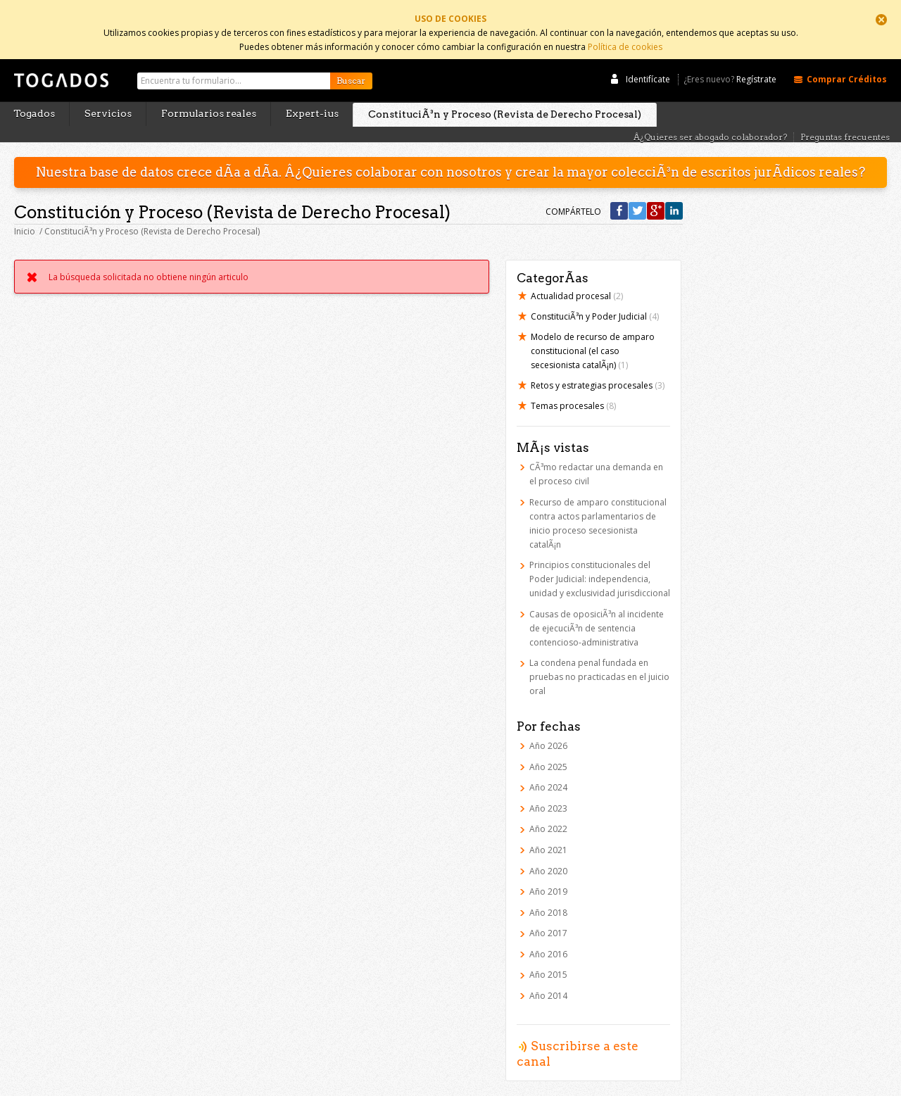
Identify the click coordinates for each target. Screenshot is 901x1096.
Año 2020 (548, 856)
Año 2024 (548, 773)
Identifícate (648, 64)
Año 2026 (548, 731)
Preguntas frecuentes (845, 122)
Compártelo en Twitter (637, 197)
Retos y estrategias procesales (597, 371)
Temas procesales (573, 392)
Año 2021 (548, 835)
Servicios (108, 99)
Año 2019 (548, 877)
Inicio (24, 217)
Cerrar (881, 19)
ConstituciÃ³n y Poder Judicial (595, 302)
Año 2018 (548, 898)
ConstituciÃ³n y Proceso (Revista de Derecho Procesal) (504, 100)
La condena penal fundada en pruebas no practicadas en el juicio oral (599, 663)
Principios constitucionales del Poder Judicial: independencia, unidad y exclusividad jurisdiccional (599, 565)
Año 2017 (548, 919)
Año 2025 (548, 752)
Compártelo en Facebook (619, 197)
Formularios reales (208, 99)
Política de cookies (625, 44)
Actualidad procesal (577, 282)
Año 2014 (548, 982)
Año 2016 (548, 939)
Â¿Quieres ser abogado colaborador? (710, 122)
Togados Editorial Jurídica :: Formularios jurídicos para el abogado (60, 72)
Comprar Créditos (847, 64)
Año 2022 (548, 815)
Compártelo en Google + (655, 197)
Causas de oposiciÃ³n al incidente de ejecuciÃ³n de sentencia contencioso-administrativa (596, 613)
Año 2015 (548, 960)
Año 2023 (548, 794)
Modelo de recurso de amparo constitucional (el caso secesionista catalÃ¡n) (593, 337)
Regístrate (756, 65)
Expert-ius (312, 99)
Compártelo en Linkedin (674, 197)
